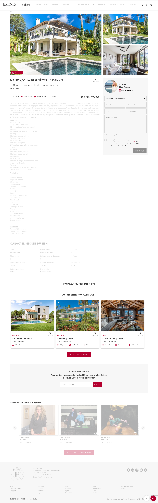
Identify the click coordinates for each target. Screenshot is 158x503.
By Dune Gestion (32, 499)
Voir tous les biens (79, 355)
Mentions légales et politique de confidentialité (123, 499)
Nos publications (117, 5)
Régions (101, 5)
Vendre (55, 5)
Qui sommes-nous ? (86, 5)
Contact (132, 5)
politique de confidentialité (125, 142)
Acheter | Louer (41, 5)
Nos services (68, 5)
